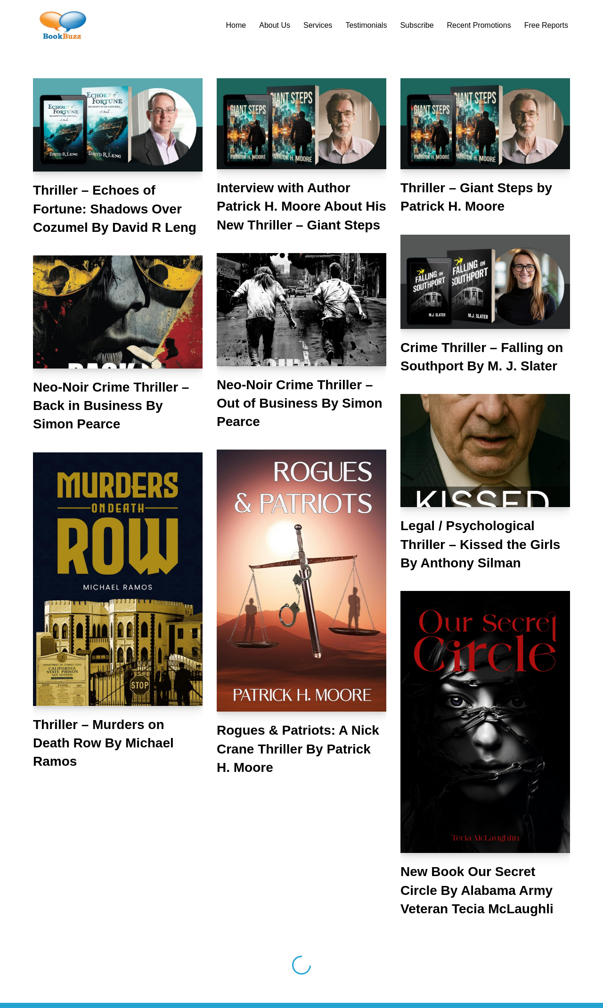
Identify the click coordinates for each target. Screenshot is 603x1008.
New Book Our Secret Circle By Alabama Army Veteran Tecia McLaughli (477, 890)
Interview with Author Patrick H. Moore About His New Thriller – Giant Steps (301, 206)
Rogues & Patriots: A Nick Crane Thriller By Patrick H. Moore (298, 748)
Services (317, 25)
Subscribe (416, 25)
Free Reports (546, 25)
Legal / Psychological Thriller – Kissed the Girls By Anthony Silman (480, 544)
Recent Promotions (479, 25)
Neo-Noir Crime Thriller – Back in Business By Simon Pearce (111, 405)
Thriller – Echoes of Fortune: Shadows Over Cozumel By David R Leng (114, 208)
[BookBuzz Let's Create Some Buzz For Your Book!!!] (61, 24)
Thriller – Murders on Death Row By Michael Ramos (103, 743)
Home (236, 25)
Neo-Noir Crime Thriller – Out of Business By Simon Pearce (300, 403)
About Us (274, 25)
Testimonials (366, 25)
